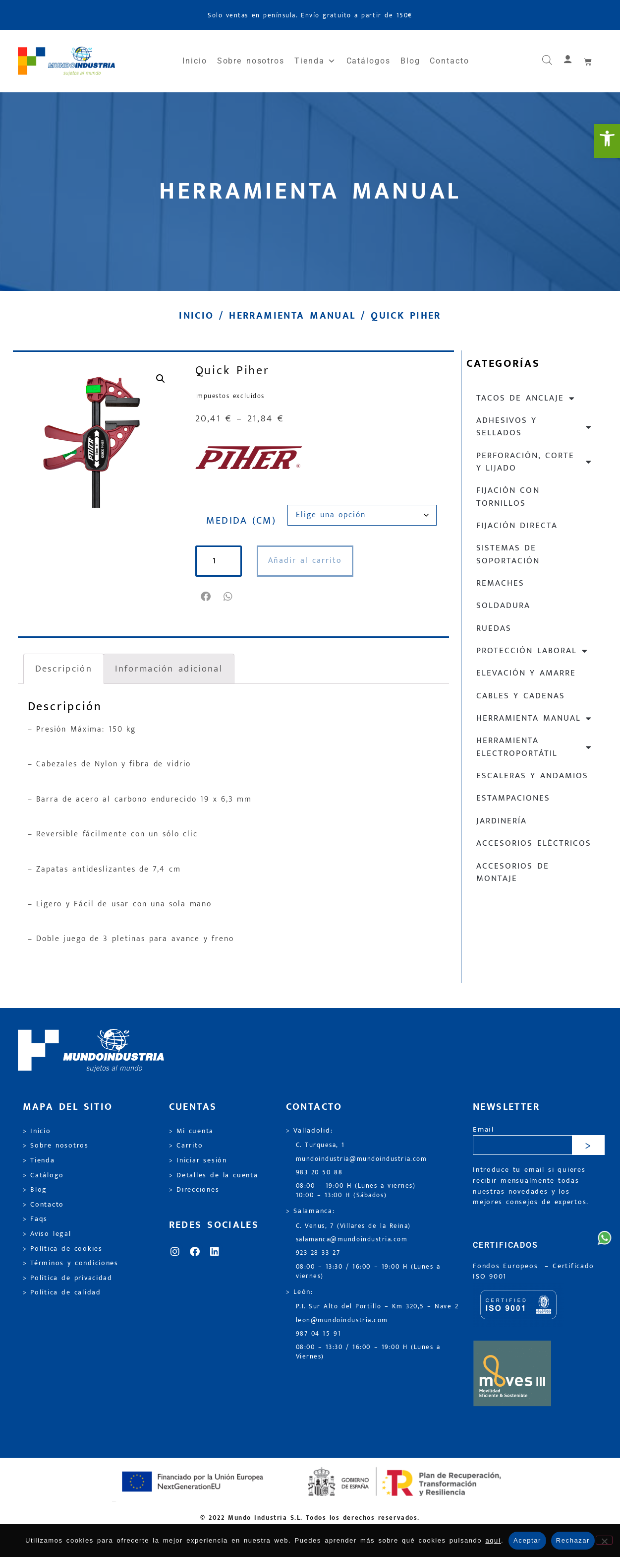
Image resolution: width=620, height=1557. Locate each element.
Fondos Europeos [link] (507, 1266)
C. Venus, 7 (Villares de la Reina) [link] (353, 1226)
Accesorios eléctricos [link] (533, 843)
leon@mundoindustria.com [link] (342, 1320)
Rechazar (573, 1540)
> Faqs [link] (35, 1219)
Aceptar (527, 1540)
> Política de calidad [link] (62, 1292)
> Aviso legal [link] (47, 1234)
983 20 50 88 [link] (319, 1172)
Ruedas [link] (493, 628)
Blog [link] (410, 61)
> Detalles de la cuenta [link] (213, 1175)
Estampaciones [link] (513, 798)
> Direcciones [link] (194, 1190)
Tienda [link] (315, 61)
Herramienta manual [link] (292, 315)
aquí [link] (493, 1540)
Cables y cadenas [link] (520, 696)
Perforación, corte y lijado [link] (534, 462)
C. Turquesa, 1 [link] (320, 1145)
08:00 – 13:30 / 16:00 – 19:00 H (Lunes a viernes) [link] (368, 1272)
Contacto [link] (449, 61)
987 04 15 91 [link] (318, 1334)
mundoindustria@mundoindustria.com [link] (361, 1159)
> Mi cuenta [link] (191, 1131)
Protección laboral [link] (532, 651)
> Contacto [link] (43, 1205)
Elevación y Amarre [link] (526, 673)
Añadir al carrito (306, 560)
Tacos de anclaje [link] (526, 398)
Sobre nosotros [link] (250, 61)
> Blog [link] (35, 1190)
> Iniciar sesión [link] (198, 1160)
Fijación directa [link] (517, 526)
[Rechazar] (604, 1540)
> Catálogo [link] (43, 1175)
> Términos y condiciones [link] (70, 1263)
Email (483, 1130)
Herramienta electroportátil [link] (534, 747)
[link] (607, 141)
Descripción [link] (63, 669)
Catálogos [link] (368, 61)
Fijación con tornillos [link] (508, 496)
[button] (206, 597)
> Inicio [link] (37, 1131)
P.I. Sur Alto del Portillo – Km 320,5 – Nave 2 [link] (377, 1306)
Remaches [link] (500, 583)
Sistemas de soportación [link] (508, 554)
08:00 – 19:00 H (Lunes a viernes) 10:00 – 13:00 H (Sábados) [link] (356, 1191)
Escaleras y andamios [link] (532, 776)
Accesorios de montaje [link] (512, 872)
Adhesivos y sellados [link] (534, 426)
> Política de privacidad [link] (68, 1278)
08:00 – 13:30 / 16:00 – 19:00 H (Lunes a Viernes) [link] (368, 1352)
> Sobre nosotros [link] (56, 1145)
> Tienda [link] (39, 1160)
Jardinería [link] (501, 821)
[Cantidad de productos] (219, 561)
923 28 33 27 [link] (318, 1253)
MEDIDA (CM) (241, 520)
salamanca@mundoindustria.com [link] (352, 1239)
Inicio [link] (194, 61)
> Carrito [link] (186, 1145)
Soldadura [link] (503, 605)
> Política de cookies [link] (63, 1249)
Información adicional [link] (168, 669)
